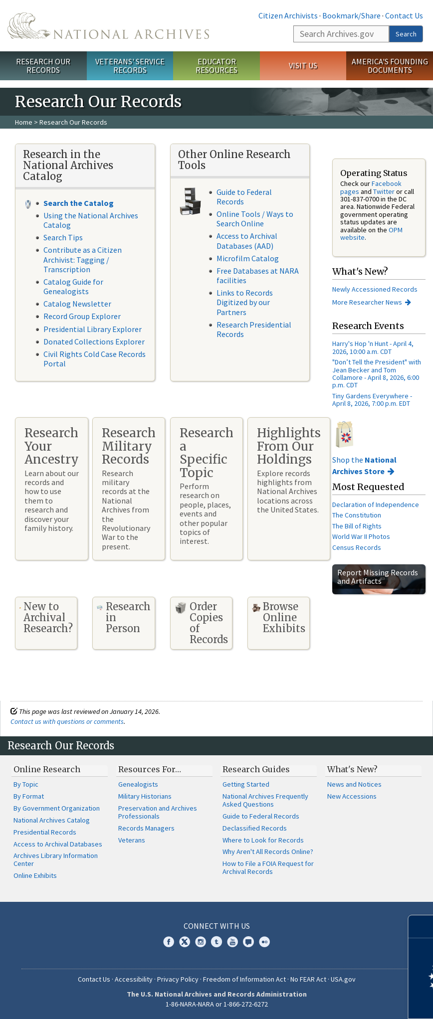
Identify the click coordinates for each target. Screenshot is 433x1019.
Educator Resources (216, 65)
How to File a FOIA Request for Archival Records (268, 867)
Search (406, 33)
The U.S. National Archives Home (108, 25)
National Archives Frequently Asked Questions (265, 800)
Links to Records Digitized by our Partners (244, 302)
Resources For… (149, 769)
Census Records (356, 547)
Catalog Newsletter (77, 304)
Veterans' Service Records (130, 65)
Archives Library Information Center (55, 859)
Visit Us (303, 65)
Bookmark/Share (351, 15)
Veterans (131, 840)
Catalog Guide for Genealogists (73, 286)
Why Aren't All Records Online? (267, 851)
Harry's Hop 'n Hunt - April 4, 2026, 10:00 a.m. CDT (373, 347)
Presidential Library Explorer (92, 329)
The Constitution (356, 514)
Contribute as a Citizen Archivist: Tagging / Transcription (82, 259)
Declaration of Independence (375, 504)
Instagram (201, 942)
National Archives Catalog (51, 820)
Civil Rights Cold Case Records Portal (94, 358)
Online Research (46, 769)
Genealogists (138, 784)
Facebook (169, 942)
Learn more (344, 1001)
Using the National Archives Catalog (90, 220)
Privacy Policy (178, 979)
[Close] (421, 926)
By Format (28, 796)
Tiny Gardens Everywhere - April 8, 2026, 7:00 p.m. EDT (372, 399)
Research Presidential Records (253, 329)
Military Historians (145, 796)
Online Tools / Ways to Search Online (254, 218)
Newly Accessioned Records (375, 289)
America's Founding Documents (390, 65)
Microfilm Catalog (247, 258)
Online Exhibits (35, 875)
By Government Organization (56, 808)
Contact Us (404, 15)
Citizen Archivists (288, 15)
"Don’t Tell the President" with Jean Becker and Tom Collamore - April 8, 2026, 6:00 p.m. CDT (376, 373)
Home (23, 122)
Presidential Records (44, 832)
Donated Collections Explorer (94, 341)
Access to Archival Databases (57, 844)
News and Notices (354, 784)
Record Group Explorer (82, 316)
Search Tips (63, 237)
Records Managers (146, 828)
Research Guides (256, 769)
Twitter (384, 191)
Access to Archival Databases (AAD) (246, 240)
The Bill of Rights (357, 525)
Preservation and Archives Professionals (157, 812)
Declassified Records (254, 828)
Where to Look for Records (263, 840)
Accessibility (134, 979)
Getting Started (245, 784)
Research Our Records (43, 65)
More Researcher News (367, 302)
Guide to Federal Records (244, 196)
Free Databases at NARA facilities (257, 275)
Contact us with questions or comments (67, 721)
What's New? (352, 769)
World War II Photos (361, 536)
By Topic (25, 784)
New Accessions (352, 796)
